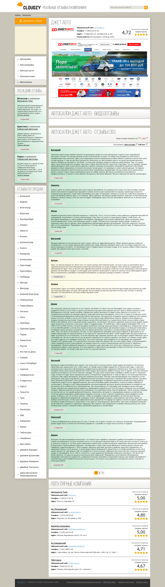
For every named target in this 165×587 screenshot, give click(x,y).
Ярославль (25, 444)
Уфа (22, 415)
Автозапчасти (27, 70)
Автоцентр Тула (25, 100)
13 (147, 543)
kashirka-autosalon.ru (77, 529)
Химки (23, 426)
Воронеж (24, 213)
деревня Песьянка (29, 467)
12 (147, 560)
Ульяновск (25, 409)
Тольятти (24, 392)
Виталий (56, 238)
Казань (23, 236)
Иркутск (24, 230)
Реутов (23, 346)
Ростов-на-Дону (28, 351)
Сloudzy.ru (21, 582)
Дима (54, 304)
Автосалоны (26, 82)
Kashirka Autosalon (60, 526)
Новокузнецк (26, 299)
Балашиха (25, 196)
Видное (24, 201)
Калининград (26, 242)
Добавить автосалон (126, 582)
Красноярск (26, 271)
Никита (55, 185)
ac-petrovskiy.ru (75, 512)
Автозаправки (27, 64)
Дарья (54, 435)
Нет (144, 138)
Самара (24, 357)
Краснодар (25, 265)
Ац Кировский (58, 543)
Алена (54, 260)
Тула (22, 398)
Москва (24, 282)
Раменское (25, 340)
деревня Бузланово (29, 455)
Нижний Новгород (29, 294)
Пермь (23, 334)
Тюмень (24, 403)
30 (147, 29)
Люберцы (25, 276)
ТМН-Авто (56, 560)
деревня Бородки (28, 449)
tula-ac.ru (72, 495)
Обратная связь (109, 582)
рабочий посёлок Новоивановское (28, 474)
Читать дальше (23, 115)
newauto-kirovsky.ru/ (77, 546)
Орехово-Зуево (27, 328)
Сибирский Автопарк (27, 129)
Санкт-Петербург (28, 363)
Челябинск (25, 438)
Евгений (55, 360)
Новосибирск (26, 305)
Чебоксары (25, 432)
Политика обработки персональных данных (83, 582)
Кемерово (25, 253)
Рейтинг (141, 145)
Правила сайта (142, 582)
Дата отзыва (129, 145)
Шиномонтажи (27, 76)
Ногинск (24, 311)
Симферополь (27, 374)
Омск (22, 317)
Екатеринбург (27, 219)
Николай (56, 417)
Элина (54, 284)
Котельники (26, 259)
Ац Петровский (59, 509)
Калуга (23, 248)
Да (137, 138)
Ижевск (24, 224)
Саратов (24, 369)
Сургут (23, 386)
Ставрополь (26, 380)
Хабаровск (25, 420)
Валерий (55, 150)
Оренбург (25, 322)
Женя (54, 211)
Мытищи (24, 288)
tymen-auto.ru (74, 563)
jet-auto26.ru (99, 28)
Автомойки (25, 59)
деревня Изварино (29, 461)
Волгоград (25, 207)
